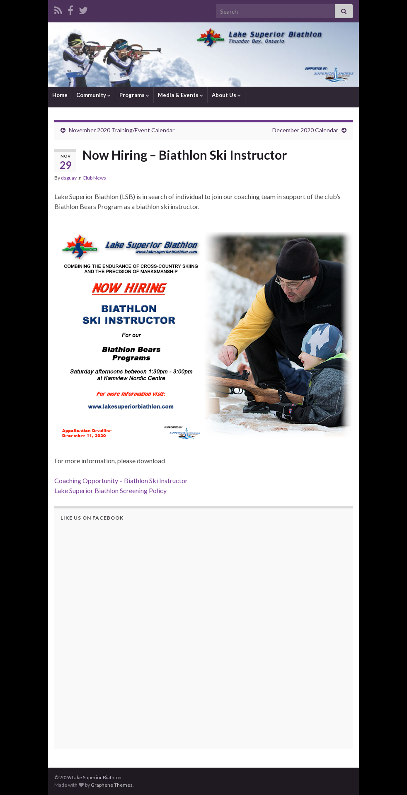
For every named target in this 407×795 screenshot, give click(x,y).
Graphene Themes (112, 785)
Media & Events (180, 95)
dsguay (69, 178)
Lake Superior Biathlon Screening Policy (110, 490)
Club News (94, 178)
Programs (134, 95)
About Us (226, 95)
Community (93, 95)
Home (60, 95)
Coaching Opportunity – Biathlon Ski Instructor (121, 480)
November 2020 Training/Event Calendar (121, 130)
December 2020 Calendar (305, 130)
